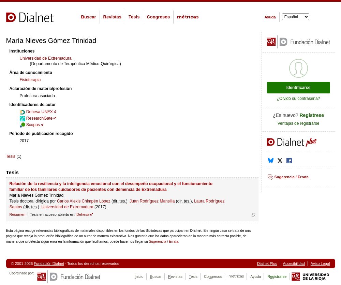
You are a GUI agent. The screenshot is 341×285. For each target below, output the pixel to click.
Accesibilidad (294, 263)
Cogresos (158, 16)
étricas (188, 16)
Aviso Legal (320, 263)
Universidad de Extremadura (46, 58)
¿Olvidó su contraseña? (298, 98)
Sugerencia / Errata (163, 241)
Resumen (18, 214)
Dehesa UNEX (36, 111)
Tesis (10, 156)
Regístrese (312, 115)
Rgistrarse (276, 276)
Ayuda (270, 17)
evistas (112, 16)
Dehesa (82, 214)
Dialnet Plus (267, 263)
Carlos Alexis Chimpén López (83, 201)
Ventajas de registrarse (299, 123)
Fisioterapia (30, 79)
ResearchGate (36, 118)
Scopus (30, 124)
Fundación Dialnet (49, 263)
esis (134, 16)
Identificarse (298, 87)
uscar (88, 16)
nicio (139, 276)
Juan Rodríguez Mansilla (152, 201)
